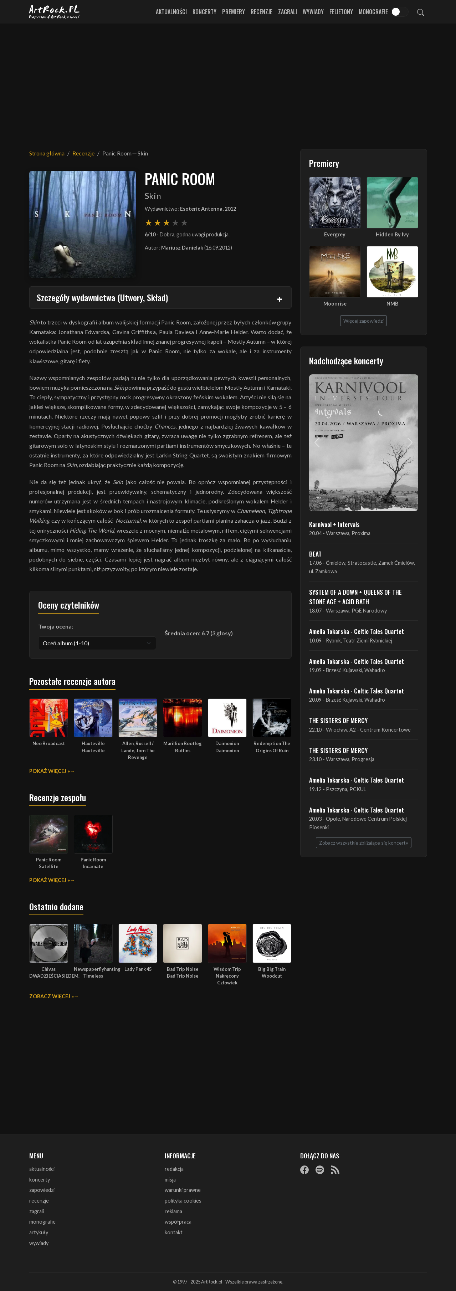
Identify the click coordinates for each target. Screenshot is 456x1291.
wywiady (38, 1243)
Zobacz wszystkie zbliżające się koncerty (363, 843)
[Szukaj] (420, 12)
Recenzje (261, 11)
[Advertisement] (228, 82)
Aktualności (171, 11)
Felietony (341, 11)
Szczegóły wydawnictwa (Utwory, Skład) (102, 297)
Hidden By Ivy (392, 234)
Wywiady (313, 11)
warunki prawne (183, 1190)
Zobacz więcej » (51, 996)
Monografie (373, 11)
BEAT (315, 553)
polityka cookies (183, 1201)
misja (170, 1180)
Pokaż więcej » (49, 771)
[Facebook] (304, 1169)
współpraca (178, 1222)
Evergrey (334, 234)
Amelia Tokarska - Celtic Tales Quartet (356, 631)
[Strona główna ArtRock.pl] (55, 12)
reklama (173, 1211)
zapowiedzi (42, 1190)
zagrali (36, 1211)
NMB (392, 304)
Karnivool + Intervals (334, 524)
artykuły (38, 1232)
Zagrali (287, 11)
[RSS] (335, 1169)
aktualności (42, 1169)
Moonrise (335, 304)
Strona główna (47, 153)
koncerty (39, 1180)
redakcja (174, 1169)
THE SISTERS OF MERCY (338, 720)
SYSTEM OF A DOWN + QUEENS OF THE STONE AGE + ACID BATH (355, 596)
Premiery (233, 11)
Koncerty (204, 11)
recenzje (39, 1201)
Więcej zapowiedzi (363, 321)
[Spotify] (320, 1169)
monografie (42, 1222)
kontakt (174, 1232)
